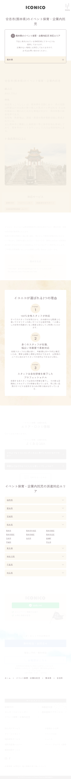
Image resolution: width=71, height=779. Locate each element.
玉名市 (8, 538)
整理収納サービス (12, 749)
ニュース (49, 739)
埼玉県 (10, 573)
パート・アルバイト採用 (55, 744)
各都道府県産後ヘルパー (17, 209)
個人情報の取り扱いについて (34, 766)
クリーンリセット (12, 733)
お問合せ (17, 766)
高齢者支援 (47, 707)
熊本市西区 (10, 535)
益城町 (48, 538)
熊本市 (8, 531)
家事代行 (10, 203)
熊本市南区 (30, 535)
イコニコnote (50, 733)
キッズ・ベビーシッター (16, 712)
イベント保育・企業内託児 (17, 717)
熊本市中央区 (31, 531)
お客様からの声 (51, 728)
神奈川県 (11, 557)
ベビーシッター (25, 203)
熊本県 (10, 525)
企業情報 (8, 766)
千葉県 (10, 565)
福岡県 (10, 500)
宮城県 (10, 516)
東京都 (10, 548)
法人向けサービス (12, 728)
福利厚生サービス (12, 739)
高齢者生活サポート (45, 203)
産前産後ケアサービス (52, 712)
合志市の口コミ (17, 138)
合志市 (28, 538)
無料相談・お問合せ (35, 643)
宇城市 (8, 542)
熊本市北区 (50, 535)
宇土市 (48, 542)
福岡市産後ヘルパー (13, 744)
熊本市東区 (50, 531)
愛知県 (10, 508)
